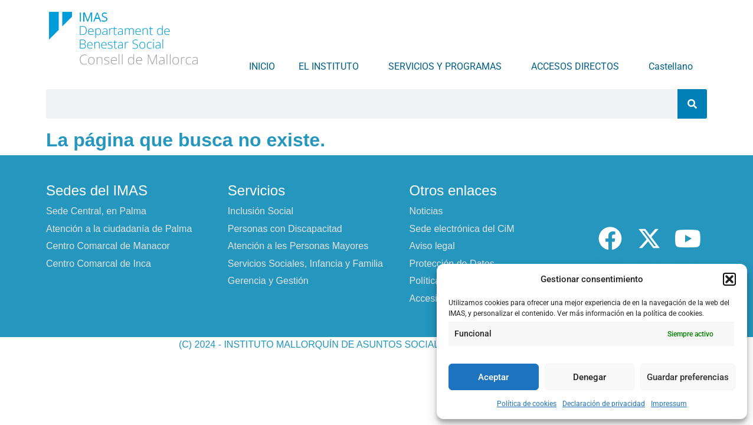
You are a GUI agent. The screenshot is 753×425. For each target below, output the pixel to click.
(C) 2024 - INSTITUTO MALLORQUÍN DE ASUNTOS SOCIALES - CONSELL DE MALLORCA (376, 344)
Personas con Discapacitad (285, 229)
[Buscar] (692, 104)
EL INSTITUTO (332, 67)
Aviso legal (432, 246)
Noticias (426, 211)
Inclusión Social (260, 211)
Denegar (589, 377)
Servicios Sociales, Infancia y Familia (305, 264)
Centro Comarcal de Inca (98, 264)
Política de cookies (526, 404)
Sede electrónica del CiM (462, 229)
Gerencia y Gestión (268, 281)
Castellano (674, 67)
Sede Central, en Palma (96, 211)
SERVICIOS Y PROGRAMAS (448, 67)
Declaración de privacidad (603, 404)
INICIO (262, 66)
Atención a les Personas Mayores (298, 246)
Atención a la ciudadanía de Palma (119, 229)
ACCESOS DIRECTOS (578, 67)
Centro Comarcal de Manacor (108, 246)
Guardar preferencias (688, 377)
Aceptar (493, 377)
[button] (729, 279)
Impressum (669, 404)
